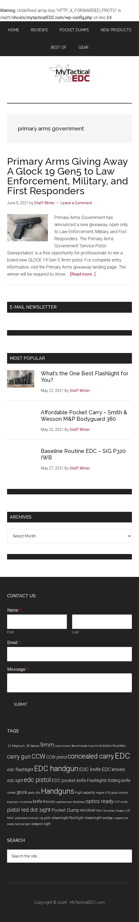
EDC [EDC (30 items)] (122, 755)
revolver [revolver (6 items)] (87, 810)
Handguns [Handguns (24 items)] (57, 791)
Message (17, 669)
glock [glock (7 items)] (22, 792)
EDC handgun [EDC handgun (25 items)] (56, 768)
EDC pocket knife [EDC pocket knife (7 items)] (69, 780)
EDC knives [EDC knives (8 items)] (113, 769)
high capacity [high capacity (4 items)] (85, 792)
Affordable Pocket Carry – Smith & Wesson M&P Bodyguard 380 (84, 415)
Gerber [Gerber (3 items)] (11, 793)
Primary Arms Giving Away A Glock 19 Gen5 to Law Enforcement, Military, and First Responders (67, 176)
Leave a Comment (76, 203)
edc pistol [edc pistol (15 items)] (37, 780)
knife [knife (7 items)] (37, 801)
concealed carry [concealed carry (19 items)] (91, 756)
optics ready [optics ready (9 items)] (99, 801)
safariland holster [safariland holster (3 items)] (26, 818)
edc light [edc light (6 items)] (15, 780)
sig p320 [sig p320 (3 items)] (45, 818)
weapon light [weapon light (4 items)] (41, 824)
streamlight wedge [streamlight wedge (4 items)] (98, 818)
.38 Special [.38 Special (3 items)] (32, 746)
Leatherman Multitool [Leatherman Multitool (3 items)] (70, 802)
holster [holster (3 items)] (123, 793)
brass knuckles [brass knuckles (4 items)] (114, 746)
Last (75, 632)
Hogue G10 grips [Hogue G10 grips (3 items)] (107, 793)
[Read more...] (82, 274)
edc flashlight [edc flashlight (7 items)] (20, 769)
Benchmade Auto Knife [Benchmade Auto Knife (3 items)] (87, 746)
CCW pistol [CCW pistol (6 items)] (56, 757)
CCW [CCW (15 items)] (38, 756)
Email (13, 642)
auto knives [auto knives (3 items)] (63, 746)
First (10, 632)
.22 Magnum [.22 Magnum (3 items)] (16, 746)
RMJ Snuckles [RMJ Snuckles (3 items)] (105, 811)
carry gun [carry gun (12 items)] (19, 756)
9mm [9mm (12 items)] (47, 744)
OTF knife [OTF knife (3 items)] (121, 802)
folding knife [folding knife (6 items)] (119, 780)
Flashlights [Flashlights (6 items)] (97, 780)
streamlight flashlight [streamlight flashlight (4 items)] (67, 818)
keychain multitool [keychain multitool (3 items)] (19, 802)
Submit (20, 704)
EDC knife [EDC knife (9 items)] (90, 769)
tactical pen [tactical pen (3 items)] (22, 824)
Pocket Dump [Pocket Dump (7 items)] (65, 810)
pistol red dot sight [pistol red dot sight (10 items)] (29, 810)
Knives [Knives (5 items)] (49, 801)
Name (14, 610)
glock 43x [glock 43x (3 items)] (34, 793)
